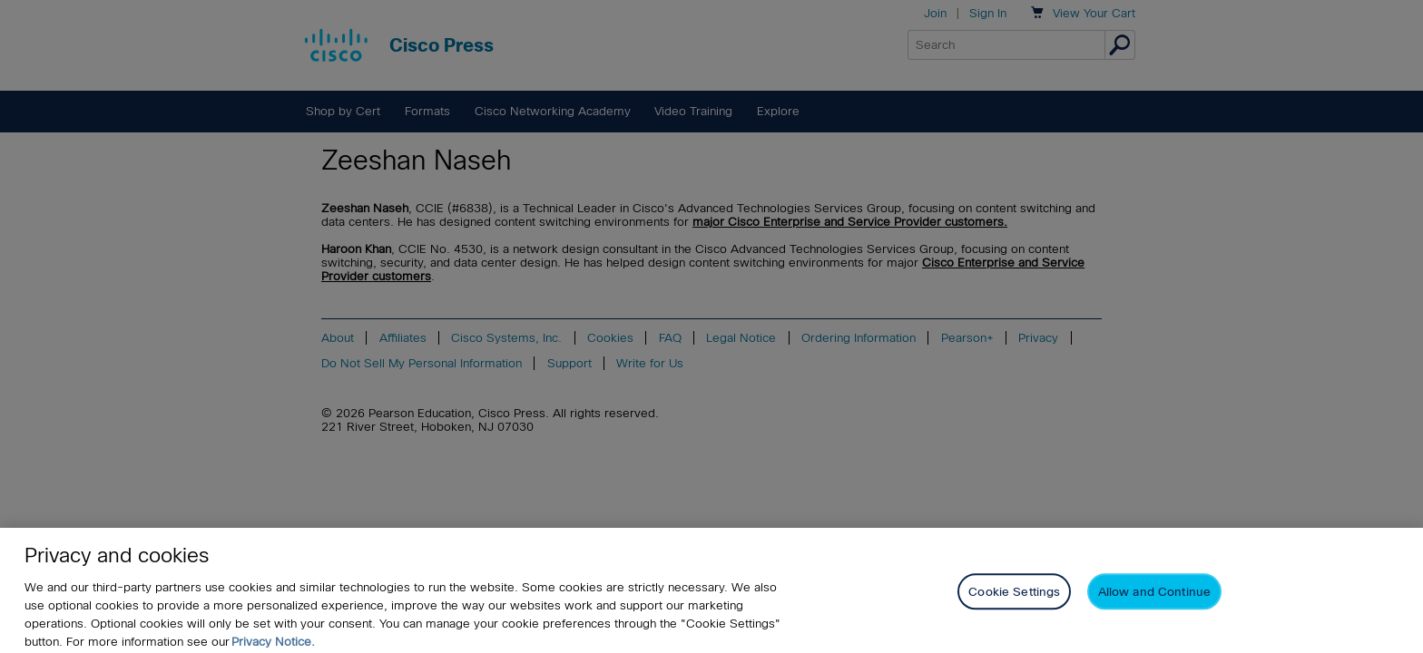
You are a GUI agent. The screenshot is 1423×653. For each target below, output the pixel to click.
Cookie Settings (1014, 603)
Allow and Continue (1154, 603)
